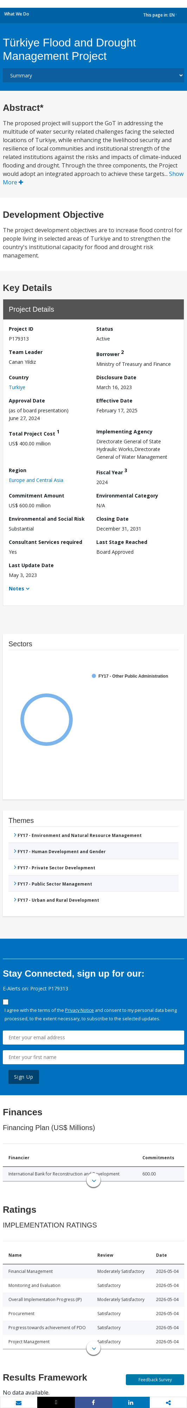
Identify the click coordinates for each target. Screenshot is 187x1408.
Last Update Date (31, 565)
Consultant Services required (45, 542)
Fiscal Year (111, 471)
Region (17, 470)
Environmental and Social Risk (47, 518)
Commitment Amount (36, 495)
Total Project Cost (34, 432)
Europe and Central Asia (36, 480)
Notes (16, 588)
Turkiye (17, 387)
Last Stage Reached (121, 542)
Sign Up (23, 1076)
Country (19, 377)
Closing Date (112, 518)
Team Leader (26, 352)
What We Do (16, 14)
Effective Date (114, 400)
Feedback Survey (155, 1380)
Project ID (21, 328)
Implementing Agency (124, 431)
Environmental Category (127, 495)
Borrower (110, 353)
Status (104, 328)
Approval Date (27, 400)
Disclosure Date (116, 377)
